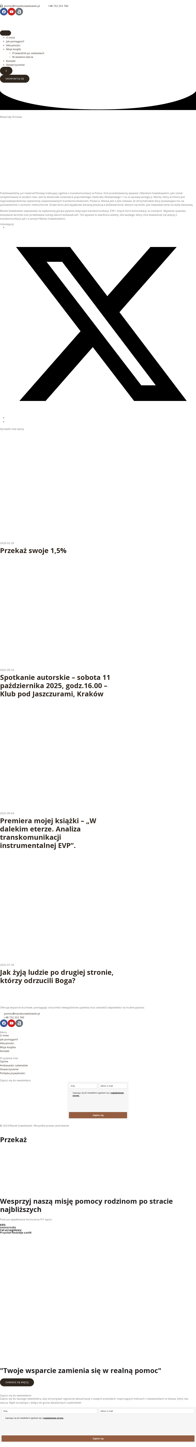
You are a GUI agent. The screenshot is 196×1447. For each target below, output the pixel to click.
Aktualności (13, 45)
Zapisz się (98, 1115)
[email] (113, 1085)
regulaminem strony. (53, 1418)
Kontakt (10, 61)
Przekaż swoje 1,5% (33, 550)
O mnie (10, 37)
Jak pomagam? (15, 41)
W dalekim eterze (22, 57)
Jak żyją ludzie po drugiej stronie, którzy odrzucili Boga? (57, 976)
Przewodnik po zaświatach (28, 53)
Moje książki (13, 49)
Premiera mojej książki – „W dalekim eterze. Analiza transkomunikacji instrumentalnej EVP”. (48, 833)
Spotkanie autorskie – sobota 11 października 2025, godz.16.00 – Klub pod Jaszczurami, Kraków (55, 685)
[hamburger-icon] (5, 33)
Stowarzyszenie (15, 64)
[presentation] (92, 1105)
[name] (83, 1085)
